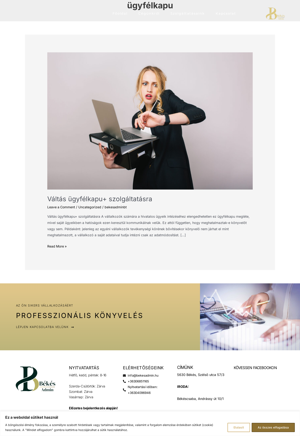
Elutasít (239, 427)
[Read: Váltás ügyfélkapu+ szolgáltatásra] (150, 121)
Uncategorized (90, 207)
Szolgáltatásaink (187, 13)
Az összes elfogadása (273, 427)
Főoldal (120, 13)
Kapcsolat (226, 13)
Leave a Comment (61, 207)
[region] (150, 423)
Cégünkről (149, 13)
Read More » (57, 245)
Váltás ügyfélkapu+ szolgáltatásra (100, 199)
